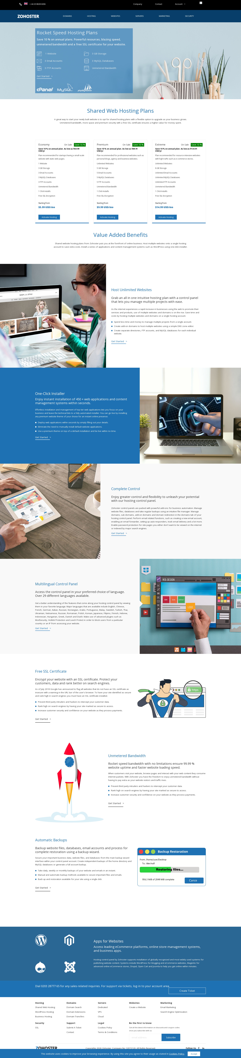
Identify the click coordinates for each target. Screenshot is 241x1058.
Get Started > (45, 77)
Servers (139, 16)
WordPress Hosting (44, 1011)
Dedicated (103, 1007)
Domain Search (74, 1007)
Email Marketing (168, 1007)
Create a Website (137, 1007)
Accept (194, 1053)
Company (137, 4)
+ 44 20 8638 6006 (37, 4)
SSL (37, 1027)
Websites (115, 16)
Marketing (164, 16)
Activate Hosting (49, 217)
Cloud (101, 1016)
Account (179, 4)
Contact (158, 4)
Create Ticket (187, 990)
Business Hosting (43, 1016)
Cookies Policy (105, 1027)
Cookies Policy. (177, 1053)
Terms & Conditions (107, 1032)
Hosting (91, 16)
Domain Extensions (76, 1011)
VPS (100, 1011)
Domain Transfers (75, 1016)
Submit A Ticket (74, 1027)
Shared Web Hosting (45, 1007)
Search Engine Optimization (173, 1011)
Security (189, 16)
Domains (67, 16)
